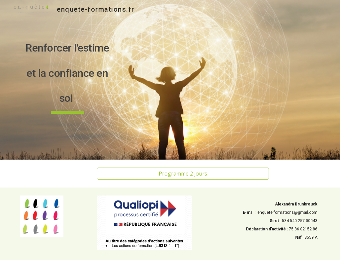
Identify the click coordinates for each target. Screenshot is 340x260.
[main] (67, 80)
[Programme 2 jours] (183, 174)
